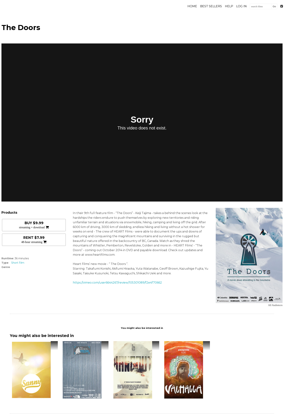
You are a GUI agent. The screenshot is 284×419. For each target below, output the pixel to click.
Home (192, 6)
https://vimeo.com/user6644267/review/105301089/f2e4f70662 (117, 282)
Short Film (17, 262)
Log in (241, 6)
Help (229, 6)
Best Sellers (211, 6)
